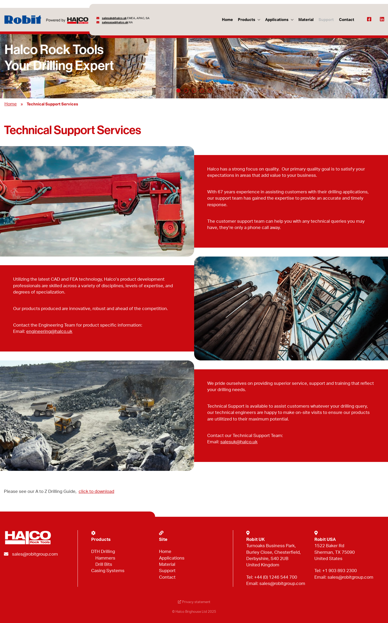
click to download (96, 491)
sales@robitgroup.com (35, 554)
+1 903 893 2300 (339, 570)
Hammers (105, 558)
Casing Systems (107, 570)
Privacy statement (194, 602)
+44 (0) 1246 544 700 (275, 577)
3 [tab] (194, 90)
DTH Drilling (103, 551)
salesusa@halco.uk (115, 22)
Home (227, 20)
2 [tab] (186, 90)
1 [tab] (178, 90)
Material (306, 20)
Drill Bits (103, 564)
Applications (276, 20)
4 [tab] (202, 90)
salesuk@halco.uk (114, 18)
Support (326, 20)
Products (246, 20)
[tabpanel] (194, 61)
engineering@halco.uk (49, 331)
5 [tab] (209, 90)
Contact (346, 20)
